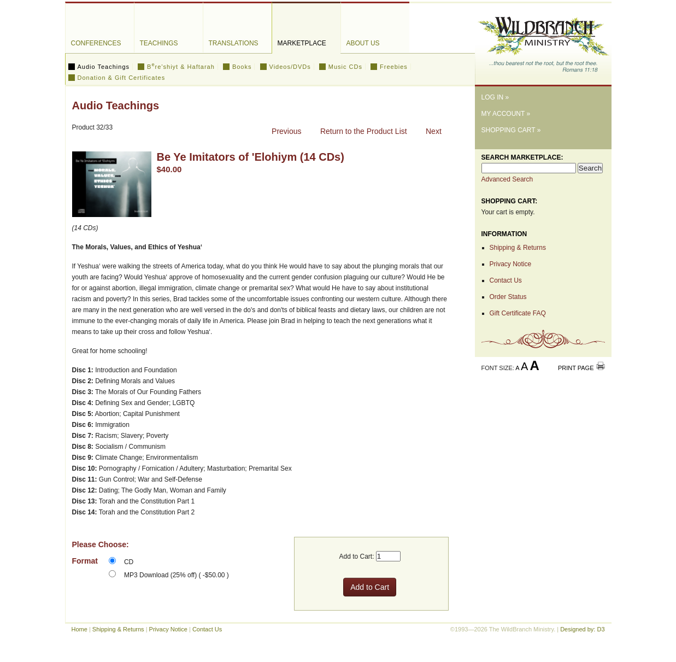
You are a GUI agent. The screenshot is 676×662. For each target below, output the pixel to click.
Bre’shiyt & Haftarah (181, 66)
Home (79, 629)
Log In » (495, 97)
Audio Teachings (104, 66)
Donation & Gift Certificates (122, 77)
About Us (363, 43)
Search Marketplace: (522, 157)
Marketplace (302, 43)
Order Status (508, 297)
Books (242, 66)
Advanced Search (507, 179)
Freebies (394, 66)
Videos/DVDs (290, 66)
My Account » (506, 114)
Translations (233, 43)
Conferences (96, 43)
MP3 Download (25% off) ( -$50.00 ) (176, 575)
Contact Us (506, 280)
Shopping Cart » (511, 130)
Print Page (576, 368)
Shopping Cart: (509, 201)
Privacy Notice (511, 264)
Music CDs (345, 66)
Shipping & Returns (518, 247)
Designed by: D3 (582, 629)
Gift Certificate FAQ (518, 313)
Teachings (159, 43)
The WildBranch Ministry (543, 40)
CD (128, 562)
